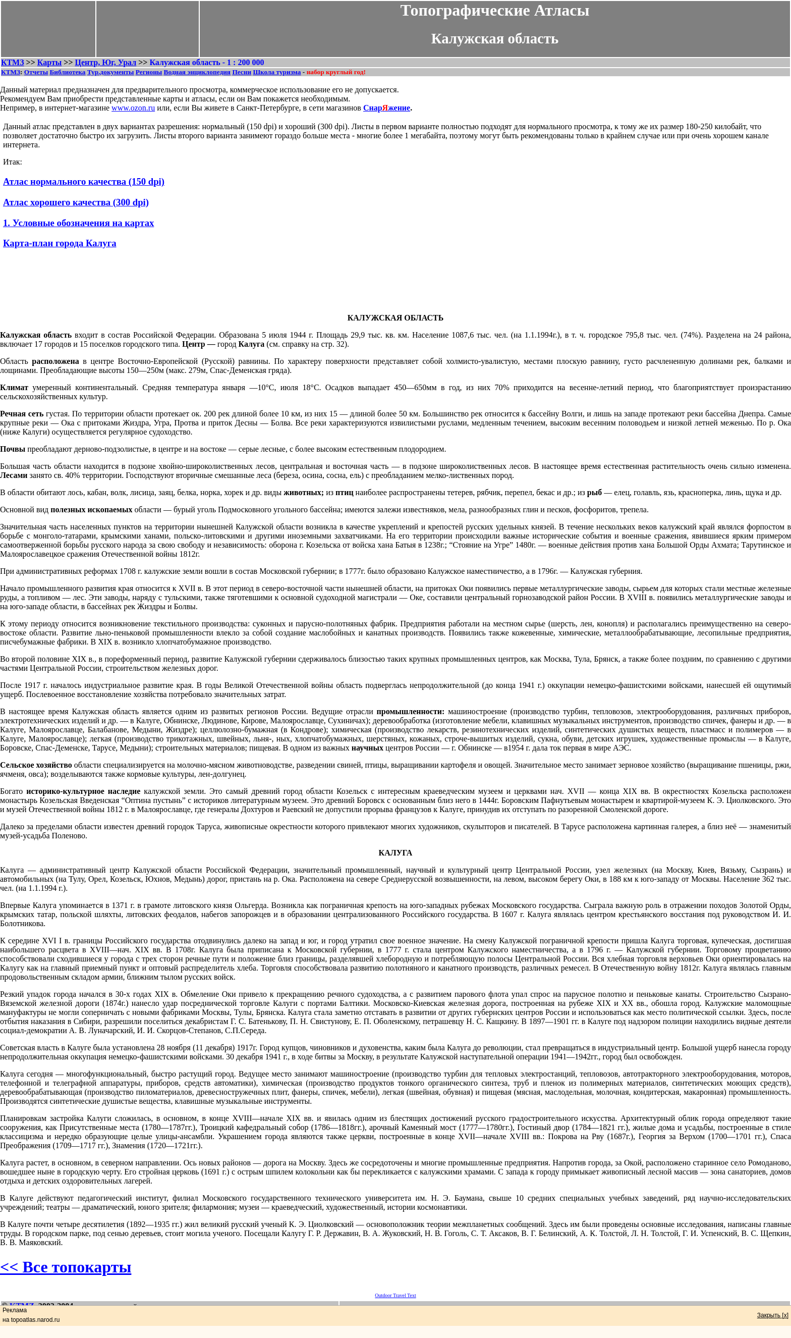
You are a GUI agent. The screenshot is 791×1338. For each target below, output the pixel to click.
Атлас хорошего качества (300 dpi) (76, 202)
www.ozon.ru (133, 107)
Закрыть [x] (772, 1315)
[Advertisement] (395, 282)
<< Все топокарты (65, 1267)
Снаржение (386, 107)
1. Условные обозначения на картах (78, 223)
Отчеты (36, 72)
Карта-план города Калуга (60, 243)
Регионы (149, 72)
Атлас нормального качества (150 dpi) (83, 181)
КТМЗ (12, 62)
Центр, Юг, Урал (106, 62)
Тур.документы (110, 72)
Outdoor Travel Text (395, 1295)
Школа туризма (277, 72)
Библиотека (67, 72)
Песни (241, 72)
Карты (49, 62)
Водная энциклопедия (197, 72)
